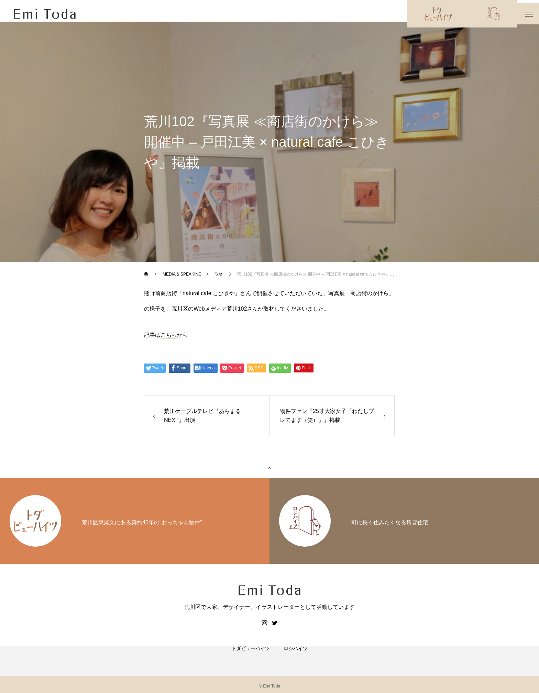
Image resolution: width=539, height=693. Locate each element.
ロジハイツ (296, 662)
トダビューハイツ (250, 662)
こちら (169, 341)
